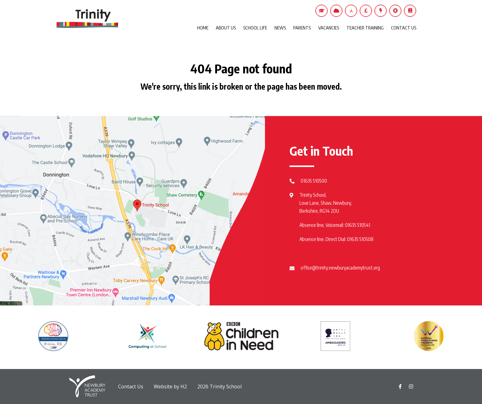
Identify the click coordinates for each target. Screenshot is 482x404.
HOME (202, 27)
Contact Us (130, 386)
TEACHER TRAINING (365, 27)
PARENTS (302, 27)
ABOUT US (226, 27)
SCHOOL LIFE (255, 27)
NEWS (280, 27)
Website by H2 (170, 386)
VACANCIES (328, 27)
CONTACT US (403, 27)
